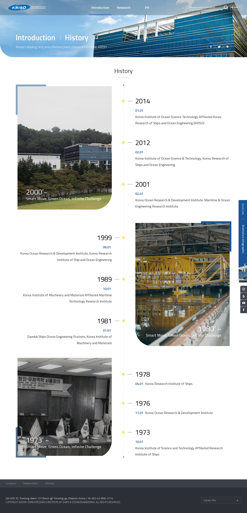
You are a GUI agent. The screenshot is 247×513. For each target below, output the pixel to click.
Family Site (210, 500)
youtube (243, 302)
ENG (236, 7)
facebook (243, 309)
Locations (11, 483)
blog (243, 296)
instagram (243, 289)
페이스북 (211, 46)
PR (147, 7)
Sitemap (49, 483)
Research (123, 7)
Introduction (100, 7)
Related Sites (30, 483)
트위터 (219, 46)
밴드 (227, 46)
